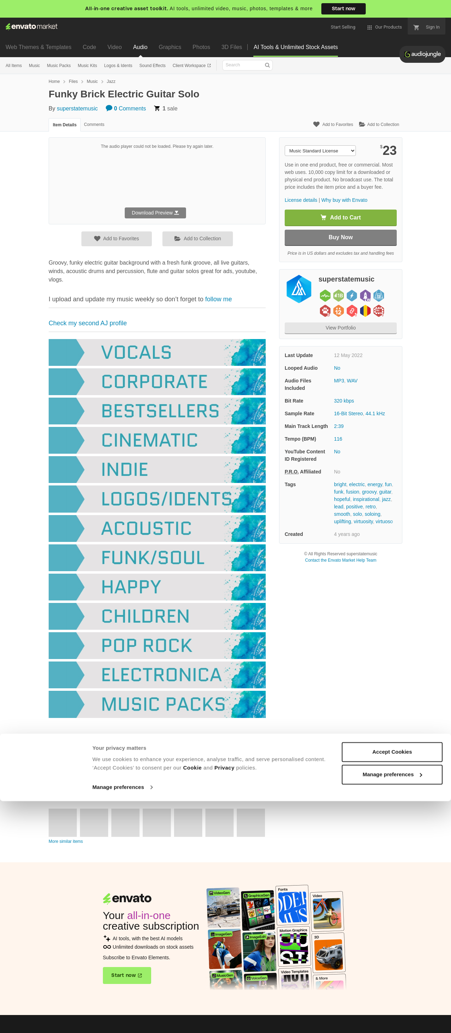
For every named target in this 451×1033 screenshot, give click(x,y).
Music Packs (58, 65)
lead (338, 506)
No (337, 368)
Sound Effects (152, 65)
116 (338, 439)
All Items (14, 65)
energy (374, 484)
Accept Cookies (392, 984)
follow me (217, 299)
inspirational (366, 499)
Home (54, 81)
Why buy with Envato (344, 200)
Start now (343, 8)
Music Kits (87, 65)
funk (338, 492)
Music (34, 65)
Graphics (170, 47)
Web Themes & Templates (39, 47)
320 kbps (344, 401)
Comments (126, 108)
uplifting (342, 521)
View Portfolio (341, 328)
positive (354, 506)
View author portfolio (71, 785)
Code (89, 47)
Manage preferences (118, 1019)
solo (357, 514)
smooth (342, 514)
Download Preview (155, 213)
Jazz (111, 81)
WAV (352, 380)
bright (340, 484)
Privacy (225, 1000)
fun (388, 484)
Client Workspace (190, 65)
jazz (386, 499)
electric (357, 484)
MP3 (339, 380)
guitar (385, 492)
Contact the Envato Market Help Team (341, 560)
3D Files (231, 47)
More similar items (66, 841)
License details (301, 200)
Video (114, 47)
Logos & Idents (118, 65)
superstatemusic (77, 108)
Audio (140, 47)
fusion (352, 492)
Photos (201, 47)
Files (73, 81)
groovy (369, 492)
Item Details (64, 124)
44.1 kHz (375, 413)
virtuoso (384, 521)
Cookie (192, 1000)
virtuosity (363, 521)
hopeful (342, 499)
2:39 (339, 426)
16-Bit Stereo (348, 413)
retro (371, 506)
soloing (372, 514)
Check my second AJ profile (88, 323)
